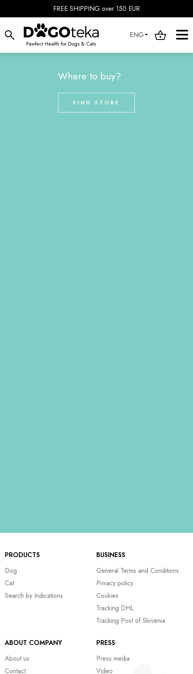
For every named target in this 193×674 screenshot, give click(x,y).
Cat (9, 583)
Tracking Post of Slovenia (130, 620)
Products (22, 555)
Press (105, 642)
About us (17, 658)
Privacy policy (114, 583)
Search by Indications (34, 595)
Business (110, 555)
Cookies (107, 595)
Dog (11, 570)
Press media (113, 658)
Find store (96, 102)
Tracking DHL (115, 608)
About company (33, 642)
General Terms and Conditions (137, 570)
